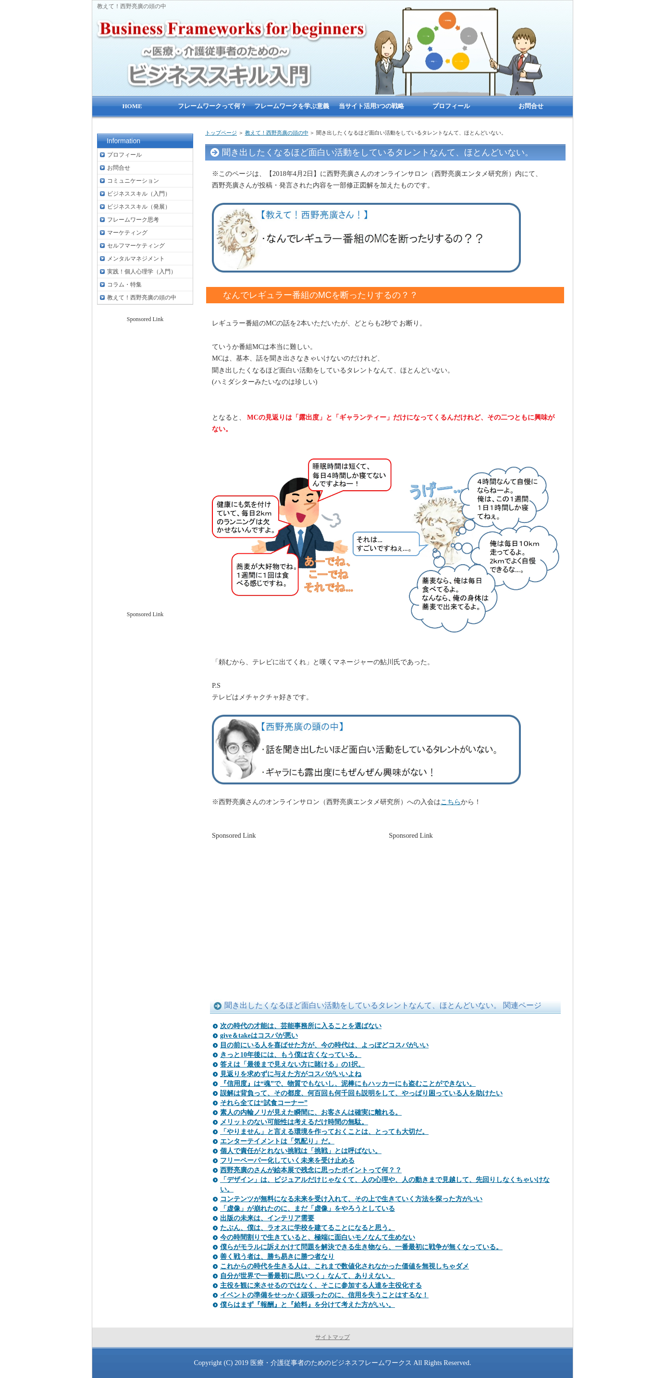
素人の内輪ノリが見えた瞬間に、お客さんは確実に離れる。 (311, 1112)
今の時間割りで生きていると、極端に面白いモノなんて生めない (317, 1237)
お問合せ (118, 167)
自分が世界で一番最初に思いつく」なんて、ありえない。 (307, 1275)
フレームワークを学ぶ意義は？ (291, 110)
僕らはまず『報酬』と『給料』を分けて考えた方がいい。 (307, 1304)
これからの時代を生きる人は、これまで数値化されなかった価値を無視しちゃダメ (344, 1266)
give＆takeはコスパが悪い (259, 1035)
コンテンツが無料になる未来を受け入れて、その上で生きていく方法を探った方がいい (351, 1199)
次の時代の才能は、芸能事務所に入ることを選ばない (301, 1026)
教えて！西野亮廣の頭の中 (276, 133)
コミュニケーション (133, 180)
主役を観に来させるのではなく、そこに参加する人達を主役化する (321, 1285)
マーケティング (127, 232)
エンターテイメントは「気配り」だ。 (277, 1141)
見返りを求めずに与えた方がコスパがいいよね (290, 1074)
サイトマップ (332, 1337)
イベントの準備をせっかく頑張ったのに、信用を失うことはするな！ (324, 1295)
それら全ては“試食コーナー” (264, 1102)
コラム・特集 (124, 284)
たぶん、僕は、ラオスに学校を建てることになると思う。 (307, 1227)
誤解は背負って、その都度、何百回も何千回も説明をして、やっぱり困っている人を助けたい (361, 1093)
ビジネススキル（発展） (139, 206)
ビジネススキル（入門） (139, 193)
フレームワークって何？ (212, 106)
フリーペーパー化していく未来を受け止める (287, 1160)
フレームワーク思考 (133, 219)
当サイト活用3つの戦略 (372, 106)
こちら (451, 802)
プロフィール (124, 154)
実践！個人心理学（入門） (141, 271)
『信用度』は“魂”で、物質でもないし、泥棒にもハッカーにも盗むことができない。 (348, 1083)
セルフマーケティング (136, 245)
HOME (132, 106)
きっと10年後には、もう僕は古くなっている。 (290, 1054)
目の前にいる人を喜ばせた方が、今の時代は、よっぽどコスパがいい (324, 1045)
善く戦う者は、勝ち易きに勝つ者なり (277, 1256)
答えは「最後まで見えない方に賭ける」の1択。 (292, 1064)
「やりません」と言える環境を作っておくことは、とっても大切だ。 (324, 1131)
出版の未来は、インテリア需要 (267, 1218)
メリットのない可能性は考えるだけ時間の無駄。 (294, 1122)
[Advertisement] (297, 908)
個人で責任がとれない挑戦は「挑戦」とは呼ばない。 (301, 1151)
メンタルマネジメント (136, 258)
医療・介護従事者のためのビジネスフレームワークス (331, 1362)
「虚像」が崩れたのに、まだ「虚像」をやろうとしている (307, 1208)
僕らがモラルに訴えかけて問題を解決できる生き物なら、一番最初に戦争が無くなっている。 (361, 1247)
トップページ (221, 133)
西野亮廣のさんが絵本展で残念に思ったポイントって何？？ (311, 1170)
